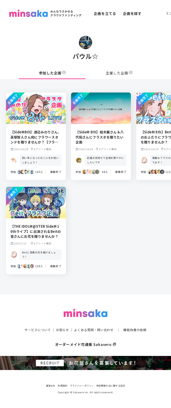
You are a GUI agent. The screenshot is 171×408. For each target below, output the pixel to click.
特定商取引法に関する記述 (110, 385)
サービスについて (37, 330)
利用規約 (62, 385)
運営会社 (50, 385)
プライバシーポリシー (82, 385)
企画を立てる (105, 13)
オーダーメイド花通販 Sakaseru (85, 344)
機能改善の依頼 (135, 330)
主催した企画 (119, 73)
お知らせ (62, 330)
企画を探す (132, 13)
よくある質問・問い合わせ (94, 330)
